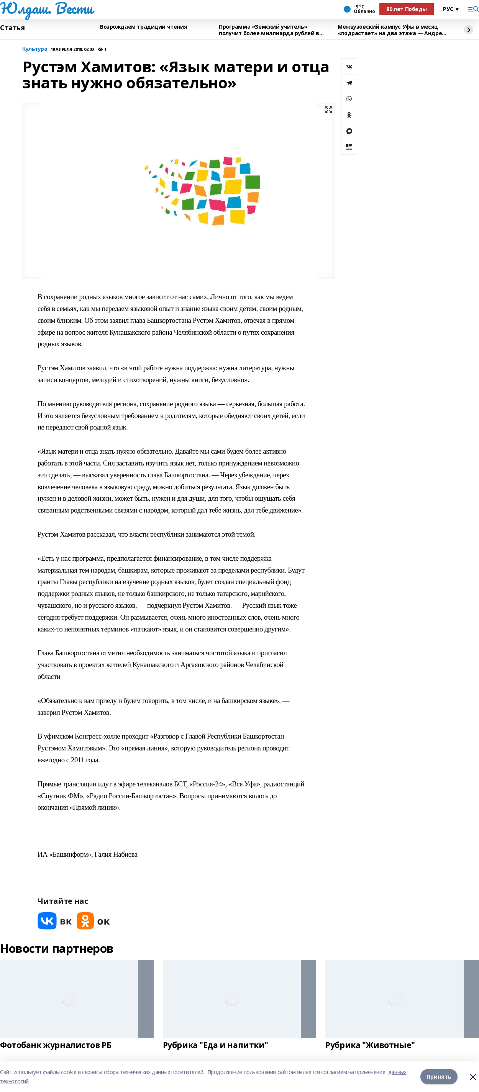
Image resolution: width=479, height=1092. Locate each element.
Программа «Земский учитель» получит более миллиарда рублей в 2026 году (269, 30)
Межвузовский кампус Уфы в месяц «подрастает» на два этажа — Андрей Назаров (392, 30)
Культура (35, 49)
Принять (439, 1076)
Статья (12, 28)
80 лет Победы (406, 9)
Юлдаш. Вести (46, 8)
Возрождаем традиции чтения (143, 27)
